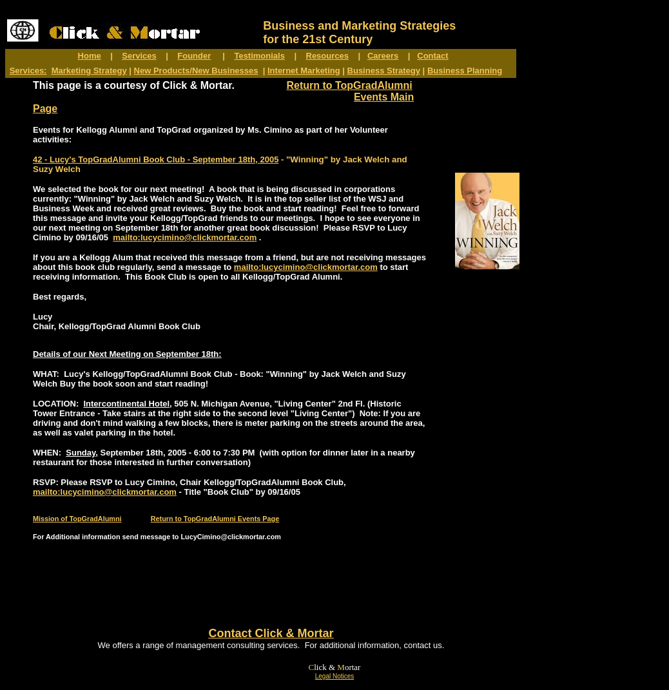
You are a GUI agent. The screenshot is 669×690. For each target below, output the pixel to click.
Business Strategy (383, 70)
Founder (194, 56)
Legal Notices (334, 676)
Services (139, 56)
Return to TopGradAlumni (349, 85)
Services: (28, 70)
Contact (432, 56)
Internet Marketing (303, 70)
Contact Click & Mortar (270, 633)
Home (89, 56)
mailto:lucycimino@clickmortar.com (185, 237)
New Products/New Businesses (196, 70)
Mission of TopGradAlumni (77, 518)
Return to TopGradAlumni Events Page (215, 518)
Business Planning (464, 70)
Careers (382, 56)
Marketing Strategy (89, 70)
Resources (327, 56)
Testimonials (259, 56)
